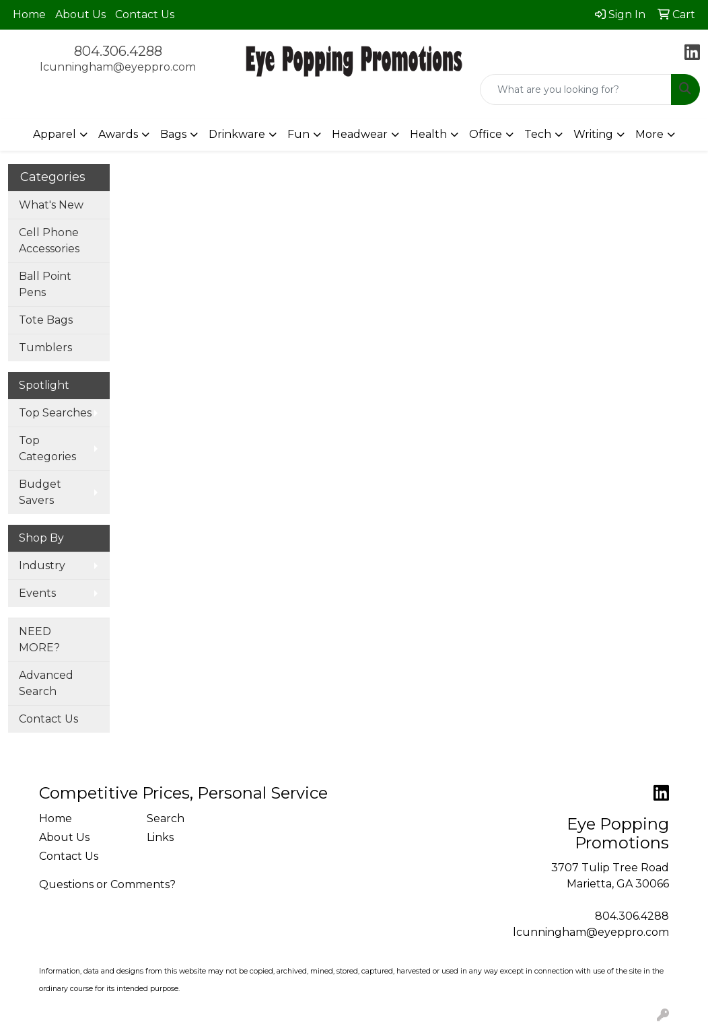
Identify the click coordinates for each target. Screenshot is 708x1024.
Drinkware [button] (237, 134)
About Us (80, 14)
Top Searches (55, 412)
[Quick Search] (576, 89)
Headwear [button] (360, 134)
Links (160, 837)
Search (165, 818)
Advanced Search (46, 683)
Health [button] (428, 134)
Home (29, 14)
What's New (51, 204)
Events (37, 593)
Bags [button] (173, 134)
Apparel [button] (54, 134)
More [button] (649, 134)
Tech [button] (537, 134)
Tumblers (45, 347)
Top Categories (47, 448)
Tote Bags (46, 320)
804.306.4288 (118, 51)
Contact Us (144, 14)
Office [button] (485, 134)
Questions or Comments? (107, 884)
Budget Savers (40, 492)
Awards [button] (118, 134)
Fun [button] (298, 134)
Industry (42, 565)
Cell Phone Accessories (49, 240)
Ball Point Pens (45, 284)
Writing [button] (593, 134)
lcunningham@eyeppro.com (118, 67)
